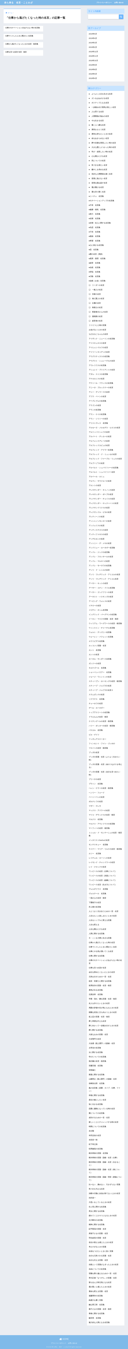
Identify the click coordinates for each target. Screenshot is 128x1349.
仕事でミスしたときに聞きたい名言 (103, 947)
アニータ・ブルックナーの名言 (101, 388)
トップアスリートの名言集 (99, 712)
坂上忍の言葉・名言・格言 (99, 1017)
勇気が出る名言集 (96, 990)
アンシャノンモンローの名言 (100, 521)
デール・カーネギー (96, 708)
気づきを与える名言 (96, 1189)
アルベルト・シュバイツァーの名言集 (103, 468)
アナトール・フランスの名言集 (101, 383)
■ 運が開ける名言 (96, 187)
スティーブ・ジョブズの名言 (100, 686)
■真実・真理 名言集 (97, 259)
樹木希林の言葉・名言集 (98, 1153)
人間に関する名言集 (96, 934)
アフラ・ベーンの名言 (97, 396)
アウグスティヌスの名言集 (99, 356)
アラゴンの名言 (95, 405)
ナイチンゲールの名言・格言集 (101, 721)
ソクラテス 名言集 (96, 699)
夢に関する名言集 (96, 1030)
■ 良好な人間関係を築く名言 (100, 174)
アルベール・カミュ (96, 477)
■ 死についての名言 (97, 161)
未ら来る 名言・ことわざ (19, 2)
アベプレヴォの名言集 (97, 401)
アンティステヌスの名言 (98, 530)
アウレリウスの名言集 (97, 365)
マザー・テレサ (95, 806)
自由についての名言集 (97, 1269)
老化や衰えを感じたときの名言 (101, 1242)
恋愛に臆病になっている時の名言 (102, 1109)
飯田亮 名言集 (95, 1318)
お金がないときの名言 (97, 330)
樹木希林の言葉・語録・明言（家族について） (105, 1178)
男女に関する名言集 (96, 1211)
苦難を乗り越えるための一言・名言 (103, 1273)
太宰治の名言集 (95, 1048)
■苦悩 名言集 (94, 272)
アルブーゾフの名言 (96, 463)
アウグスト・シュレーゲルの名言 (102, 361)
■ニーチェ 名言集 (96, 196)
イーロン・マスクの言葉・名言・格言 (103, 619)
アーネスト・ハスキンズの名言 (101, 597)
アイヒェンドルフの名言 (98, 348)
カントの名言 (94, 655)
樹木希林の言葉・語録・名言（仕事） (103, 1158)
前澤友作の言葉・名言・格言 (100, 986)
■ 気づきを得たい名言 (98, 165)
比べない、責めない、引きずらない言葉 (104, 1185)
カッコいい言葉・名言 (97, 646)
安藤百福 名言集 (96, 1066)
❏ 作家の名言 (95, 294)
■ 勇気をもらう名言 (97, 130)
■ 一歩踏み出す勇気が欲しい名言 (102, 107)
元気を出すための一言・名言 (100, 977)
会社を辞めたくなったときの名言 (102, 972)
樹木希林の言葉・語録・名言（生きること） (104, 1163)
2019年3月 (93, 43)
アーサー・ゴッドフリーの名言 (101, 592)
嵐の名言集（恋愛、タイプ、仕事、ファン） (104, 1089)
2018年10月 (93, 61)
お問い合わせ (118, 2)
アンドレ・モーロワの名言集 (100, 566)
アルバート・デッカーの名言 (100, 436)
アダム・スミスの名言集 (98, 374)
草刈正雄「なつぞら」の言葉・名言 (103, 1278)
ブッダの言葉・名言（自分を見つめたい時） (104, 773)
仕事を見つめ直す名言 (97, 968)
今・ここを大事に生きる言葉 (100, 938)
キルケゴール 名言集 (97, 668)
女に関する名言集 (96, 1052)
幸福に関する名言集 (96, 1095)
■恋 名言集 (93, 250)
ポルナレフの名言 (96, 802)
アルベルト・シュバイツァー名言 (102, 472)
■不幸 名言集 (94, 205)
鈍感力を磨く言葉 (96, 1300)
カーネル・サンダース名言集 (100, 659)
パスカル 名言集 (96, 730)
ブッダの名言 (94, 752)
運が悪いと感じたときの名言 (100, 1287)
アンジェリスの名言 (96, 526)
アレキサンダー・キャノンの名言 (102, 490)
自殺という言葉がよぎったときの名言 (103, 1265)
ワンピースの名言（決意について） (103, 876)
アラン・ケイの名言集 (97, 414)
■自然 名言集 (94, 267)
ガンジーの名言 (95, 663)
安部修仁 (92, 1070)
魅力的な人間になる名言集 (99, 1322)
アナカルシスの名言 (96, 379)
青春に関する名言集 (96, 1314)
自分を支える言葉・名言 (98, 1260)
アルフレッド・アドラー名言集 (101, 450)
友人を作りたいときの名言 (99, 1003)
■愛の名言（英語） (96, 254)
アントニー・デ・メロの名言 (100, 543)
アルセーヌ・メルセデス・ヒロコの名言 (104, 428)
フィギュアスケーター (97, 739)
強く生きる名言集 (96, 1104)
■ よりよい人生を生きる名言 (100, 94)
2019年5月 (93, 34)
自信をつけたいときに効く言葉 (101, 1251)
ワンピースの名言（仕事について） (103, 871)
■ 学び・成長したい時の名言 (100, 152)
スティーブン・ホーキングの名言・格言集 (105, 681)
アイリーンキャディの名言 (99, 352)
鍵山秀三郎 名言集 (96, 1305)
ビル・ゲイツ (94, 735)
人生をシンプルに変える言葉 (100, 920)
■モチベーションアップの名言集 (101, 201)
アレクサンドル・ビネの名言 (100, 512)
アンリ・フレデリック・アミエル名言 (103, 579)
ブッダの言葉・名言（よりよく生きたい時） (104, 758)
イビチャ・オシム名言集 (98, 610)
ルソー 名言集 (95, 854)
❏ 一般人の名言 (95, 290)
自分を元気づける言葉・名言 (100, 1256)
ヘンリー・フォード (96, 793)
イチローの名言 (95, 606)
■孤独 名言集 (94, 236)
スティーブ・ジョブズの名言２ (101, 690)
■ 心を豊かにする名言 (98, 156)
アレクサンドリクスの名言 (99, 508)
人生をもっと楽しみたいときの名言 (103, 916)
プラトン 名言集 (96, 784)
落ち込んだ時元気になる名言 (100, 1282)
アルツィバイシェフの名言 (99, 432)
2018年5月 (93, 74)
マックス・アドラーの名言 (99, 810)
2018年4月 (93, 78)
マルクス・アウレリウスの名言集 (102, 824)
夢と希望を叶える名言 (97, 1021)
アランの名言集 (95, 410)
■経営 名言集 (94, 263)
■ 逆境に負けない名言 (98, 178)
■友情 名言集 (94, 219)
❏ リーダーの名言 (96, 285)
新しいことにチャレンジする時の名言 (103, 1122)
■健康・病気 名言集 (97, 210)
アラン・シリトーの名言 (98, 419)
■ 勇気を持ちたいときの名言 (100, 134)
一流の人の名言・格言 (97, 898)
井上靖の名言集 (95, 907)
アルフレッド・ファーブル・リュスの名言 (105, 459)
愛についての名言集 (96, 1113)
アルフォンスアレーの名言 (99, 441)
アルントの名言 (95, 485)
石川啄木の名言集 (96, 1220)
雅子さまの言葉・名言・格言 (100, 1309)
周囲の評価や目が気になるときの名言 (103, 1008)
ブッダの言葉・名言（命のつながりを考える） (105, 765)
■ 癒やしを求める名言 (98, 170)
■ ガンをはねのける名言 (99, 98)
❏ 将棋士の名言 (95, 307)
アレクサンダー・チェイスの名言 (102, 499)
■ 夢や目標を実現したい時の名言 (102, 143)
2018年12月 (93, 52)
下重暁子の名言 (95, 903)
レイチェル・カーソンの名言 (100, 858)
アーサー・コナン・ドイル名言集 (102, 588)
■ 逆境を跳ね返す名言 (98, 183)
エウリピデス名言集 (96, 641)
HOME (64, 1339)
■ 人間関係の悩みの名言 (99, 116)
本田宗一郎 (93, 1140)
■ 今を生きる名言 (96, 121)
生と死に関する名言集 (97, 1207)
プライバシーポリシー (104, 2)
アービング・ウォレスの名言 (100, 601)
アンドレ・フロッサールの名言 (101, 557)
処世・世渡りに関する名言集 (100, 981)
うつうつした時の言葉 (97, 325)
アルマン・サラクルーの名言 (100, 481)
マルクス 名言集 (96, 819)
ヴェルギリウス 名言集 (98, 889)
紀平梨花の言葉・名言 (97, 1229)
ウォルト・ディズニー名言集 (100, 632)
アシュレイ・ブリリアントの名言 (102, 370)
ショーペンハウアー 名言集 (100, 672)
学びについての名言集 (97, 1057)
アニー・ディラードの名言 (99, 392)
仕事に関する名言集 (96, 956)
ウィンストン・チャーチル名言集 (102, 628)
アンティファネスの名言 (98, 534)
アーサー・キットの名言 (98, 583)
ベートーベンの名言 (96, 797)
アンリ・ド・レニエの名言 (99, 570)
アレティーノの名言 (96, 517)
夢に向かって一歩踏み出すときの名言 (103, 1026)
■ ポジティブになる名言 (99, 103)
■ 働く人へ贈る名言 (97, 125)
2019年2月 (93, 47)
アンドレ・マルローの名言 (99, 561)
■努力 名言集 (94, 214)
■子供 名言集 (94, 232)
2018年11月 (93, 56)
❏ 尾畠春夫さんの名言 (98, 312)
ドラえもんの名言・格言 (98, 717)
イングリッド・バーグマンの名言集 (103, 615)
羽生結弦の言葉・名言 (97, 1238)
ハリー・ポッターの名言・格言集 (102, 726)
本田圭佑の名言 (95, 1135)
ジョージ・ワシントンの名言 (100, 677)
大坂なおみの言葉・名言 (98, 1034)
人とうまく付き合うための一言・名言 (103, 911)
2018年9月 (93, 65)
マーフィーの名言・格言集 (99, 828)
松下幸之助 (93, 1144)
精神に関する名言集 (96, 1225)
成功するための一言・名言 (99, 1118)
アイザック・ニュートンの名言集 (102, 339)
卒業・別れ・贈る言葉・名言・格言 (103, 999)
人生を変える (94, 925)
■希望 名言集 (94, 241)
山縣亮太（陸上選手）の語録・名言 (103, 1079)
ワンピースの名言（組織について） (103, 880)
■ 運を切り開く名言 (97, 192)
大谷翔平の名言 (95, 1039)
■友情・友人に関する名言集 (100, 223)
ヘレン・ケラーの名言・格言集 (101, 788)
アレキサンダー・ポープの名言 (101, 494)
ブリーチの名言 (95, 779)
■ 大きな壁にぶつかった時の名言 (102, 147)
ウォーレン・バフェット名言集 (101, 637)
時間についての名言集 (97, 1127)
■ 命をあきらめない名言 (99, 138)
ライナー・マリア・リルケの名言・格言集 (105, 849)
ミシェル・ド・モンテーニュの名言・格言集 (105, 834)
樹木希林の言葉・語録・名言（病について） (104, 1171)
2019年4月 (93, 38)
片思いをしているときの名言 (100, 1202)
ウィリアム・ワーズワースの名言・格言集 (105, 623)
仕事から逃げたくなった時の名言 (102, 943)
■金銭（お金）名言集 (97, 281)
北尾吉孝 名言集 (96, 994)
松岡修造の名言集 (96, 1149)
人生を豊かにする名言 (97, 929)
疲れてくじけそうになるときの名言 (103, 1216)
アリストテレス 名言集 (98, 423)
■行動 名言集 (94, 276)
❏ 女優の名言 (95, 303)
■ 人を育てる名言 (96, 112)
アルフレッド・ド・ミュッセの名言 (103, 454)
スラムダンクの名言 (96, 695)
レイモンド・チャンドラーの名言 (102, 862)
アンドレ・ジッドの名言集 (99, 552)
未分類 (91, 1131)
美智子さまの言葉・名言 (98, 1233)
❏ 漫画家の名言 (95, 316)
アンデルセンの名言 (96, 539)
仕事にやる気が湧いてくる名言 (101, 951)
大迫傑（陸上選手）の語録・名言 (102, 1043)
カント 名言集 (95, 650)
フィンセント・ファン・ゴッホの (102, 744)
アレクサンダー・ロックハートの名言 (103, 503)
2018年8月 (93, 70)
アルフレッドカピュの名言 (99, 445)
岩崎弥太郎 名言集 (96, 1083)
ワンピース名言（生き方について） (103, 885)
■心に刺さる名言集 (96, 245)
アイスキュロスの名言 (97, 343)
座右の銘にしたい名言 (97, 1100)
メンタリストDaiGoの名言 (99, 840)
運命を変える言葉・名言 (98, 1291)
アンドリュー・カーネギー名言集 (102, 548)
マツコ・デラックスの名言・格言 (102, 815)
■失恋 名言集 (94, 227)
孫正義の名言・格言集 (97, 1061)
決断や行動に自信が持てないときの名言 (104, 1193)
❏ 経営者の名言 (95, 321)
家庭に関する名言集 (96, 1075)
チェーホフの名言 (96, 704)
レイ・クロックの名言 (97, 867)
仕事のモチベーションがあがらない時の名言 (105, 961)
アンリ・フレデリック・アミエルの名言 (104, 575)
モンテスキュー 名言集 (98, 845)
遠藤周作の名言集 (96, 1296)
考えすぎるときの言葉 (97, 1247)
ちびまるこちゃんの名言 (98, 334)
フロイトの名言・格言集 (98, 748)
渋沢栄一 (92, 1198)
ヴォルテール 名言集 (97, 894)
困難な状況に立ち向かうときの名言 (103, 1012)
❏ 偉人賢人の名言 (96, 299)
